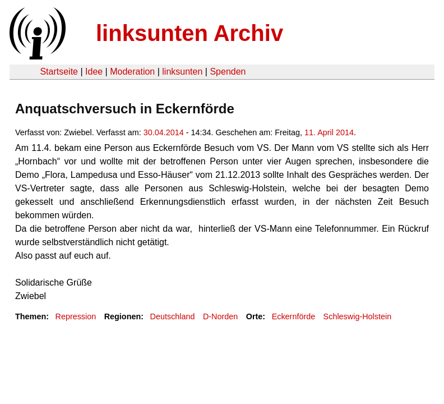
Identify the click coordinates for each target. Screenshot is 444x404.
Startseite (59, 71)
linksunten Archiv (189, 33)
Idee (94, 71)
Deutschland (172, 316)
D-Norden (220, 316)
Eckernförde (294, 316)
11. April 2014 (329, 132)
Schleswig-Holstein (357, 316)
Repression (75, 316)
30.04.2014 (164, 132)
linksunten (182, 71)
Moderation (132, 71)
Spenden (228, 71)
